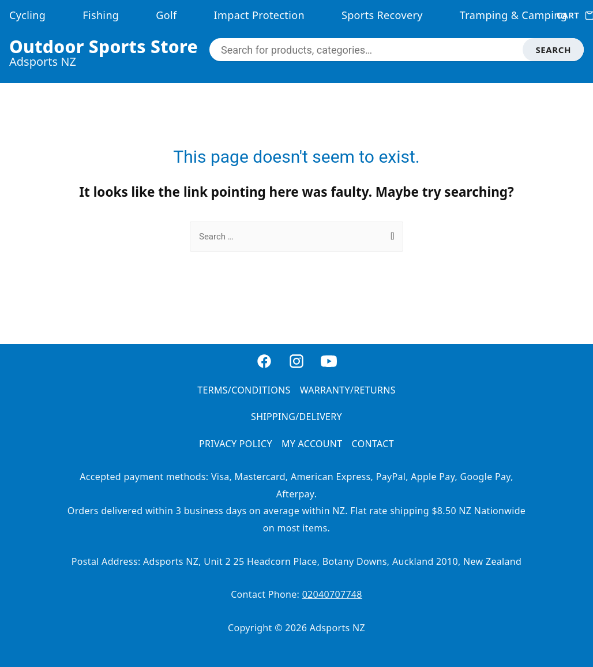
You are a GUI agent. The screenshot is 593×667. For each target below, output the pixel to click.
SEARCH (553, 49)
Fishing (100, 15)
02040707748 (332, 594)
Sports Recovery (382, 15)
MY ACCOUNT (312, 443)
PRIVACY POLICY (235, 443)
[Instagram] (296, 367)
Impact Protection (259, 15)
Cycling (27, 15)
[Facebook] (264, 367)
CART (570, 15)
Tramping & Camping (513, 15)
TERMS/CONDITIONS (243, 390)
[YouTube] (329, 367)
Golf (166, 15)
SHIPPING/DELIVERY (296, 416)
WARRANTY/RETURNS (348, 390)
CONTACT (373, 443)
